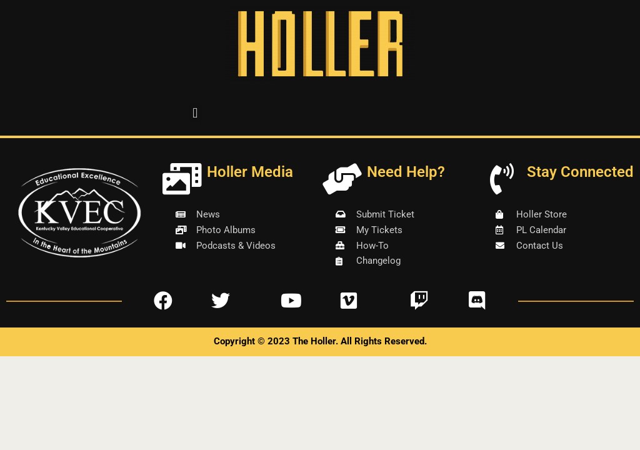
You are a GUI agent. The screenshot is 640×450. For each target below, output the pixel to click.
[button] (195, 112)
